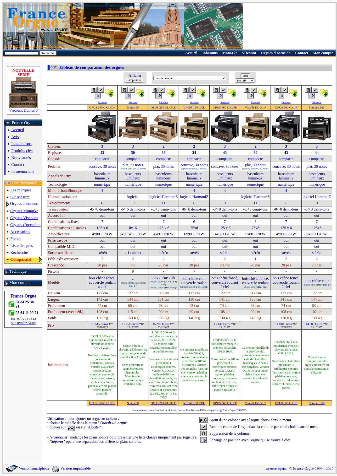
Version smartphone (27, 468)
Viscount (133, 102)
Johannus (102, 102)
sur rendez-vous (23, 323)
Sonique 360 (316, 107)
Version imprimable (71, 468)
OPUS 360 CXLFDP (102, 107)
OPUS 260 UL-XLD (163, 107)
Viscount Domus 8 (23, 108)
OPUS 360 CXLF (286, 107)
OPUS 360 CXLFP (225, 107)
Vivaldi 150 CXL (194, 107)
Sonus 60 (133, 107)
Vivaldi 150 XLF (255, 107)
